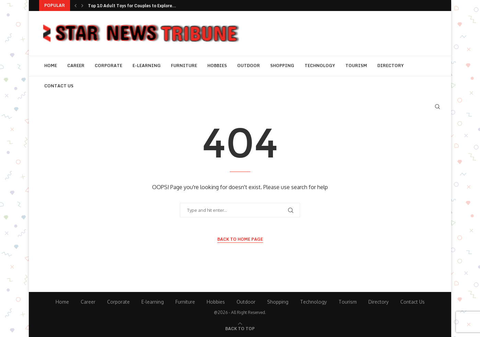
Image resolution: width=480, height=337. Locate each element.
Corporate (108, 65)
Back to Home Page (240, 239)
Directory (390, 65)
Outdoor (248, 65)
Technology (320, 65)
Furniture (184, 65)
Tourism (356, 65)
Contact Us (58, 86)
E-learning (147, 65)
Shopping (282, 65)
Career (75, 65)
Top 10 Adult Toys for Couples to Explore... (132, 5)
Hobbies (217, 65)
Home (50, 65)
